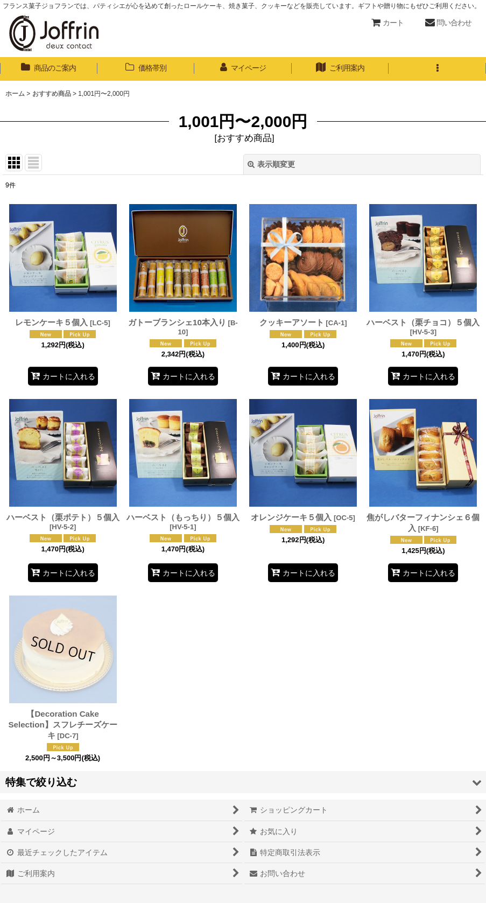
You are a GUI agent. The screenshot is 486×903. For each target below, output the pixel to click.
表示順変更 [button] (271, 164)
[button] (437, 69)
